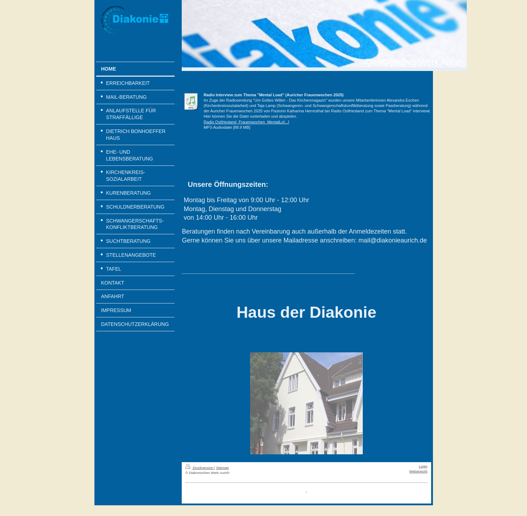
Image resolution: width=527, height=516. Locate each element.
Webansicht (418, 471)
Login (423, 466)
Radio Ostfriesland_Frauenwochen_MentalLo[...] (246, 122)
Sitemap (222, 468)
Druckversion (199, 468)
